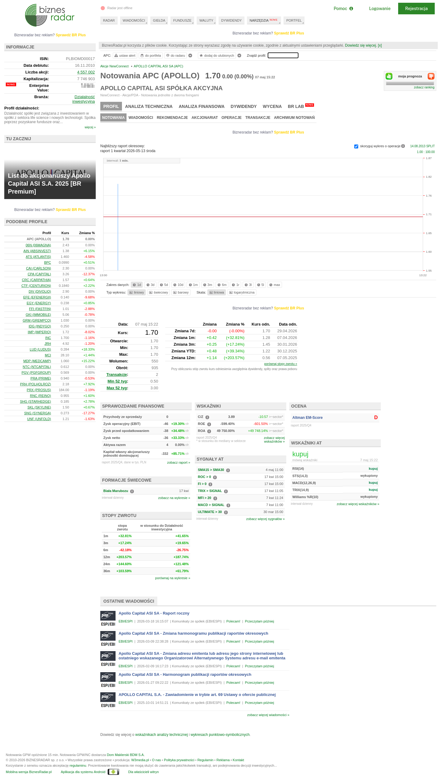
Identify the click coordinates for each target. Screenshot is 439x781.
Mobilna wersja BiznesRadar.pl (29, 772)
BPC (47, 262)
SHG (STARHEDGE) (35, 401)
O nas (156, 760)
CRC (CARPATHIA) (36, 280)
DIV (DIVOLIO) (40, 291)
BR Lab (301, 106)
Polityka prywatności (179, 760)
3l (248, 284)
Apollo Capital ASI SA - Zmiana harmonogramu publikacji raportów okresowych (193, 633)
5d (163, 284)
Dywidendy (244, 106)
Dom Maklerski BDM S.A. (126, 755)
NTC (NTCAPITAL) (37, 367)
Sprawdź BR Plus (289, 33)
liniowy (136, 292)
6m (221, 284)
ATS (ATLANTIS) (38, 257)
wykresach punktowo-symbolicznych (220, 735)
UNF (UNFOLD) (39, 419)
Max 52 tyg (117, 388)
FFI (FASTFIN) (40, 309)
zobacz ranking (424, 87)
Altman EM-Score (307, 417)
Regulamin (205, 760)
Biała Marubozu (115, 491)
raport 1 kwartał (127, 151)
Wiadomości (140, 118)
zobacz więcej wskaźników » (358, 504)
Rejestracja (416, 8)
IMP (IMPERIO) (39, 332)
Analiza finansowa (201, 106)
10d (177, 284)
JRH (48, 343)
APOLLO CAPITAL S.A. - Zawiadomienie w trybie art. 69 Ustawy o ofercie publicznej (197, 694)
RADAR (109, 20)
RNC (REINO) (40, 396)
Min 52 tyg (117, 381)
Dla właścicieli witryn (143, 772)
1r (235, 284)
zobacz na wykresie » (174, 498)
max (274, 284)
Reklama (223, 760)
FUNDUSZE (182, 20)
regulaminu (78, 765)
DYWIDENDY (231, 20)
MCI (48, 355)
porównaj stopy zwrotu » (280, 364)
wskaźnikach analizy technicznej (161, 735)
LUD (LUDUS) (40, 349)
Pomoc (343, 8)
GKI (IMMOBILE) (38, 314)
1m (193, 284)
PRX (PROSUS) (39, 390)
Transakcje (257, 118)
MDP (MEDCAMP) (37, 361)
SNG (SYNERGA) (37, 413)
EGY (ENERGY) (39, 303)
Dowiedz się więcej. (361, 45)
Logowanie (380, 8)
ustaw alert (124, 55)
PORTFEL (294, 20)
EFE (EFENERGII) (37, 297)
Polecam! (234, 621)
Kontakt (238, 760)
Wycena (272, 106)
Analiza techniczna (149, 106)
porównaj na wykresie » (172, 578)
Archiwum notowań (294, 118)
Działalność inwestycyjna (83, 99)
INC (48, 338)
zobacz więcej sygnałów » (265, 519)
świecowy (158, 292)
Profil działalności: (21, 108)
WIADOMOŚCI (134, 20)
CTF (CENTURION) (36, 285)
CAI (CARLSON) (38, 268)
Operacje (232, 118)
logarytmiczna (241, 292)
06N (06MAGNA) (38, 245)
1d (136, 284)
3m (207, 284)
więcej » (90, 127)
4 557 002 (86, 72)
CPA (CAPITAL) (39, 274)
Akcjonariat (204, 118)
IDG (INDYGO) (40, 326)
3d (150, 284)
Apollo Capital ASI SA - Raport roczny (154, 613)
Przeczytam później (259, 621)
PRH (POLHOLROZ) (35, 384)
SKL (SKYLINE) (39, 407)
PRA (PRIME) (40, 378)
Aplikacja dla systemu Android (83, 772)
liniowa (216, 292)
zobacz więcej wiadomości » (268, 715)
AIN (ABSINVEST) (37, 251)
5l (260, 284)
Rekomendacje (172, 118)
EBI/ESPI (126, 621)
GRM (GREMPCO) (37, 320)
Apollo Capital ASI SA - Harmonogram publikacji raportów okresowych (185, 674)
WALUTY (206, 20)
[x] (380, 45)
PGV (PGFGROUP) (36, 372)
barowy (180, 292)
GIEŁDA (159, 20)
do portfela (150, 55)
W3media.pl (140, 760)
